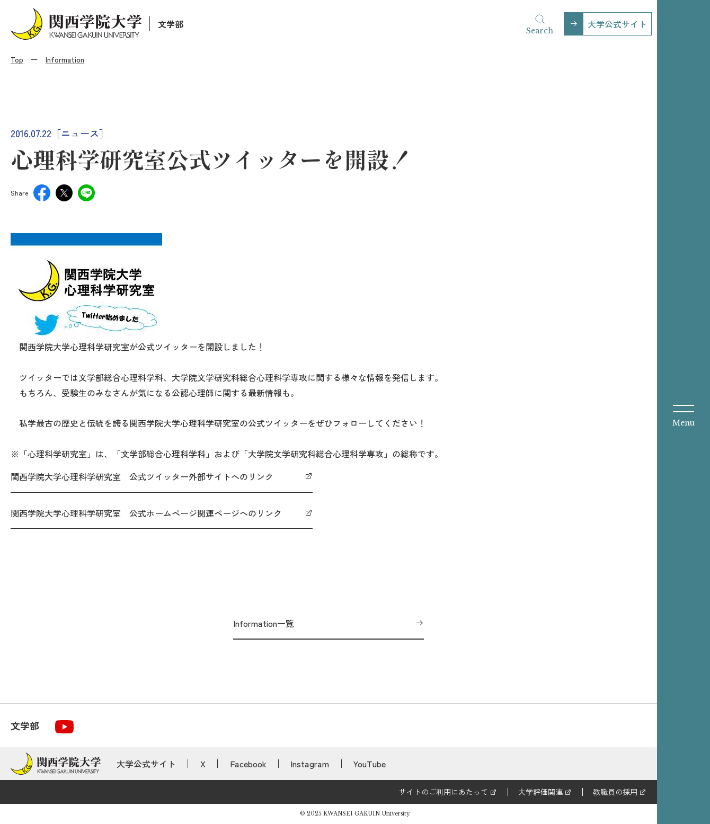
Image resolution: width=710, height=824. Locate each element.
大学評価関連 (540, 791)
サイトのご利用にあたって (443, 791)
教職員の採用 (615, 791)
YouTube (369, 763)
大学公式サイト (617, 23)
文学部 (170, 23)
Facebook (248, 763)
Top (17, 59)
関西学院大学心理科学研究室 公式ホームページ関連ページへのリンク (146, 513)
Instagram (309, 763)
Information (65, 59)
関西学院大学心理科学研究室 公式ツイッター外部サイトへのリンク (142, 476)
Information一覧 (263, 623)
